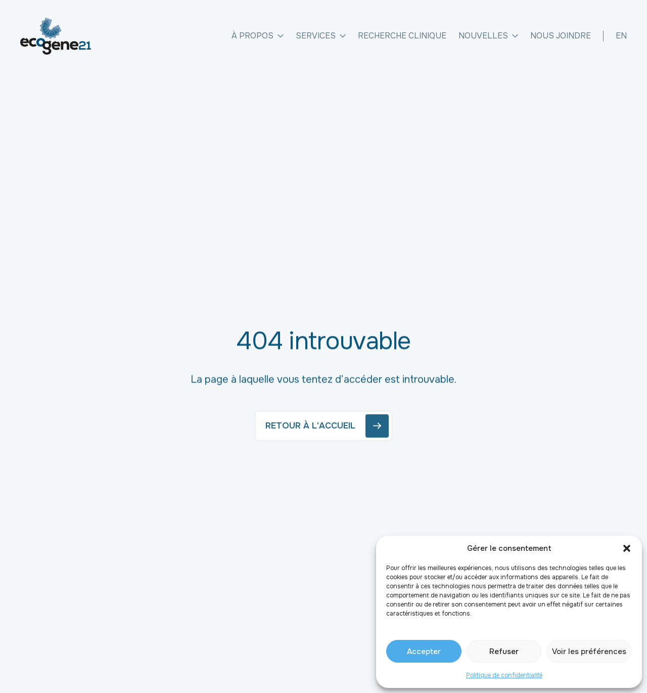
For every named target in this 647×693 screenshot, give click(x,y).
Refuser (504, 651)
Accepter (424, 651)
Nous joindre (560, 36)
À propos (258, 36)
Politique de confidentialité (504, 675)
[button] (627, 548)
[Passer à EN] (621, 36)
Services (321, 36)
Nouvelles (488, 36)
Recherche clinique (402, 36)
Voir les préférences (589, 651)
